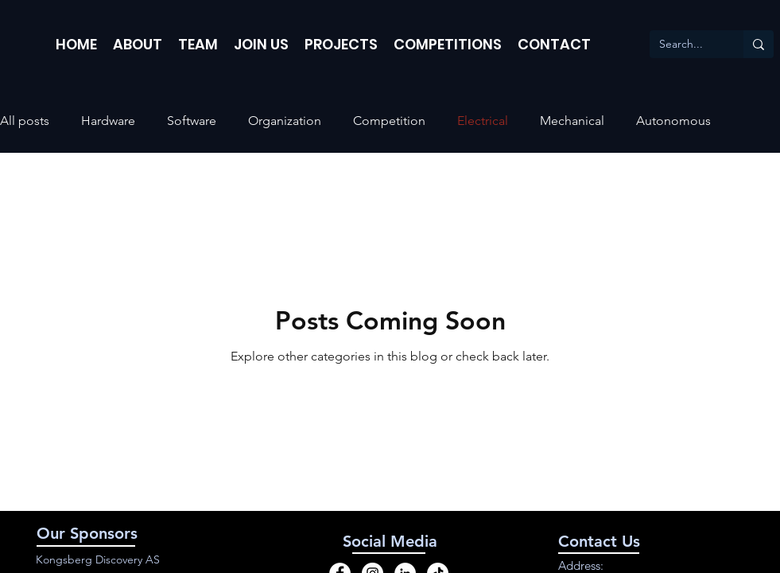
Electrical (482, 120)
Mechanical (572, 120)
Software (191, 120)
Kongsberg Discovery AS (98, 559)
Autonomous (673, 120)
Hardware (108, 120)
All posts (24, 120)
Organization (284, 120)
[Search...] (684, 44)
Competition (389, 120)
